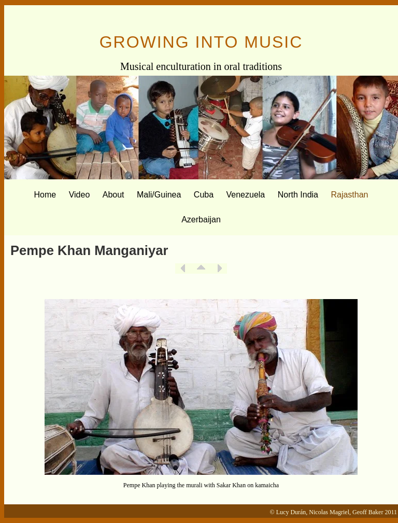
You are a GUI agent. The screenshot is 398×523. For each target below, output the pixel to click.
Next (219, 268)
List (201, 268)
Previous (183, 268)
